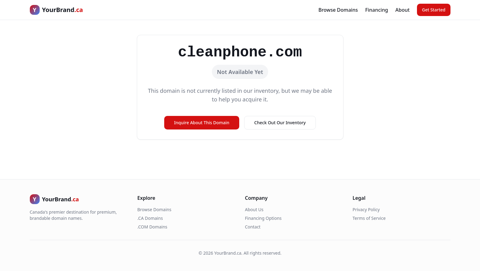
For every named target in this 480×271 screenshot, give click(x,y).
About (402, 9)
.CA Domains (150, 218)
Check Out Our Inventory (280, 122)
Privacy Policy (366, 209)
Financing (376, 9)
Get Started (433, 10)
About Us (254, 209)
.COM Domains (152, 227)
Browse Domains (338, 9)
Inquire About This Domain (201, 122)
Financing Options (263, 218)
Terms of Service (369, 218)
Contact (253, 227)
